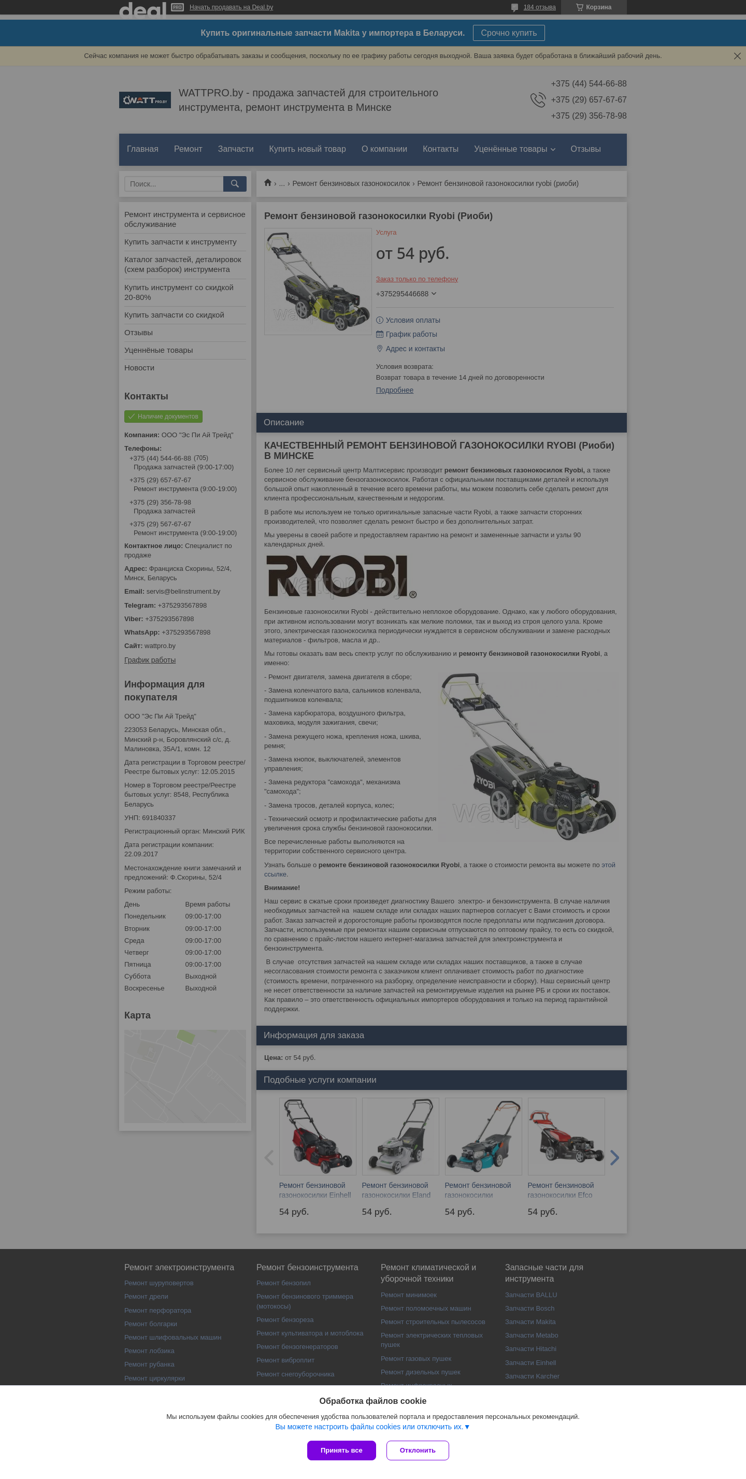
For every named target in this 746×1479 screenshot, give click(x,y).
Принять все (342, 1450)
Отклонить (418, 1450)
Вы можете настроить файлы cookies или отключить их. (369, 1427)
